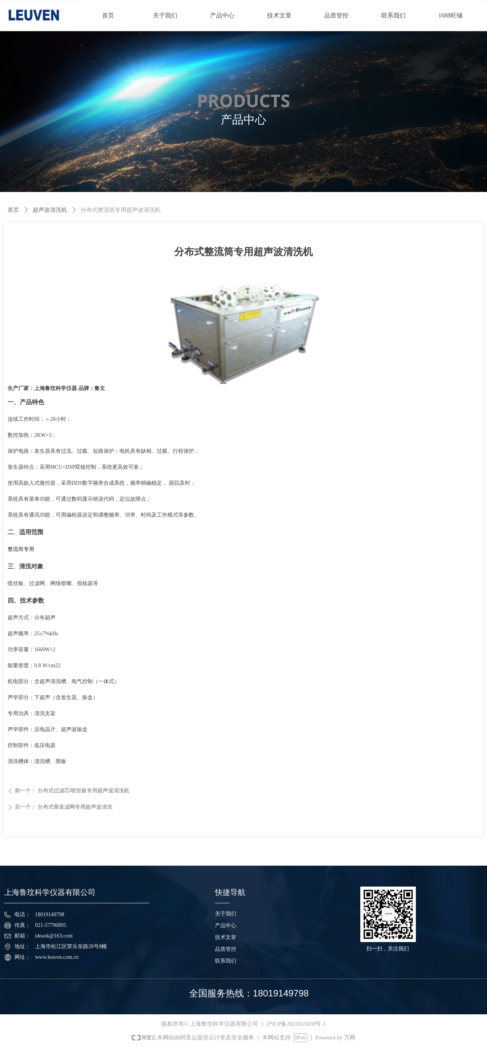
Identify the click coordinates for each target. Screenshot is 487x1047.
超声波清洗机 (50, 210)
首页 (13, 210)
